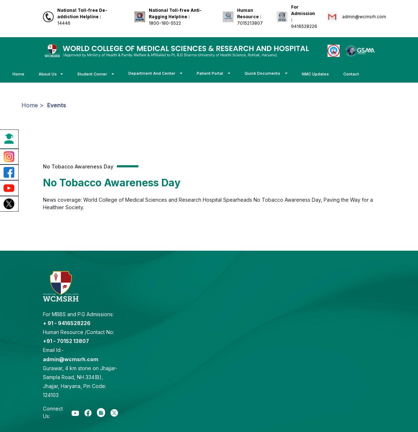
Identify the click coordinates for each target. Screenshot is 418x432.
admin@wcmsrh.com (363, 16)
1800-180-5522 (175, 17)
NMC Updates (315, 74)
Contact (351, 74)
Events (56, 105)
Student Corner (95, 74)
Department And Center (155, 73)
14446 (82, 17)
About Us (51, 74)
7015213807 (250, 17)
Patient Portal (213, 73)
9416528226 (304, 16)
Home (18, 74)
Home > (32, 105)
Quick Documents (266, 73)
